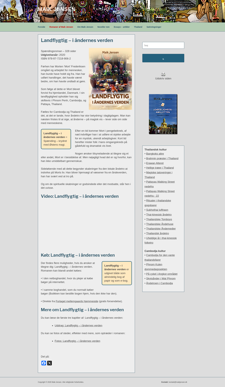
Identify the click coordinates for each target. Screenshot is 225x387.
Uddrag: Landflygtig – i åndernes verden (78, 325)
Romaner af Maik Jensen (61, 27)
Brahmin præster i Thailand (162, 158)
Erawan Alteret (155, 163)
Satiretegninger (154, 27)
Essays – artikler (122, 27)
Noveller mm (103, 27)
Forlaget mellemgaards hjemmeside (77, 301)
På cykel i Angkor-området (162, 273)
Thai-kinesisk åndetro (158, 214)
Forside (41, 27)
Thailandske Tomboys (159, 219)
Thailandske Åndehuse (159, 224)
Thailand (138, 27)
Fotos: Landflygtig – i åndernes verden (77, 340)
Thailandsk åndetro (157, 233)
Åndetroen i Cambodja (159, 283)
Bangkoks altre (155, 153)
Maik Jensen (57, 9)
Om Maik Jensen (85, 27)
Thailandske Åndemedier (161, 228)
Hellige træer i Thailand (160, 167)
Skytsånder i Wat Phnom (161, 278)
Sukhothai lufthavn (157, 209)
